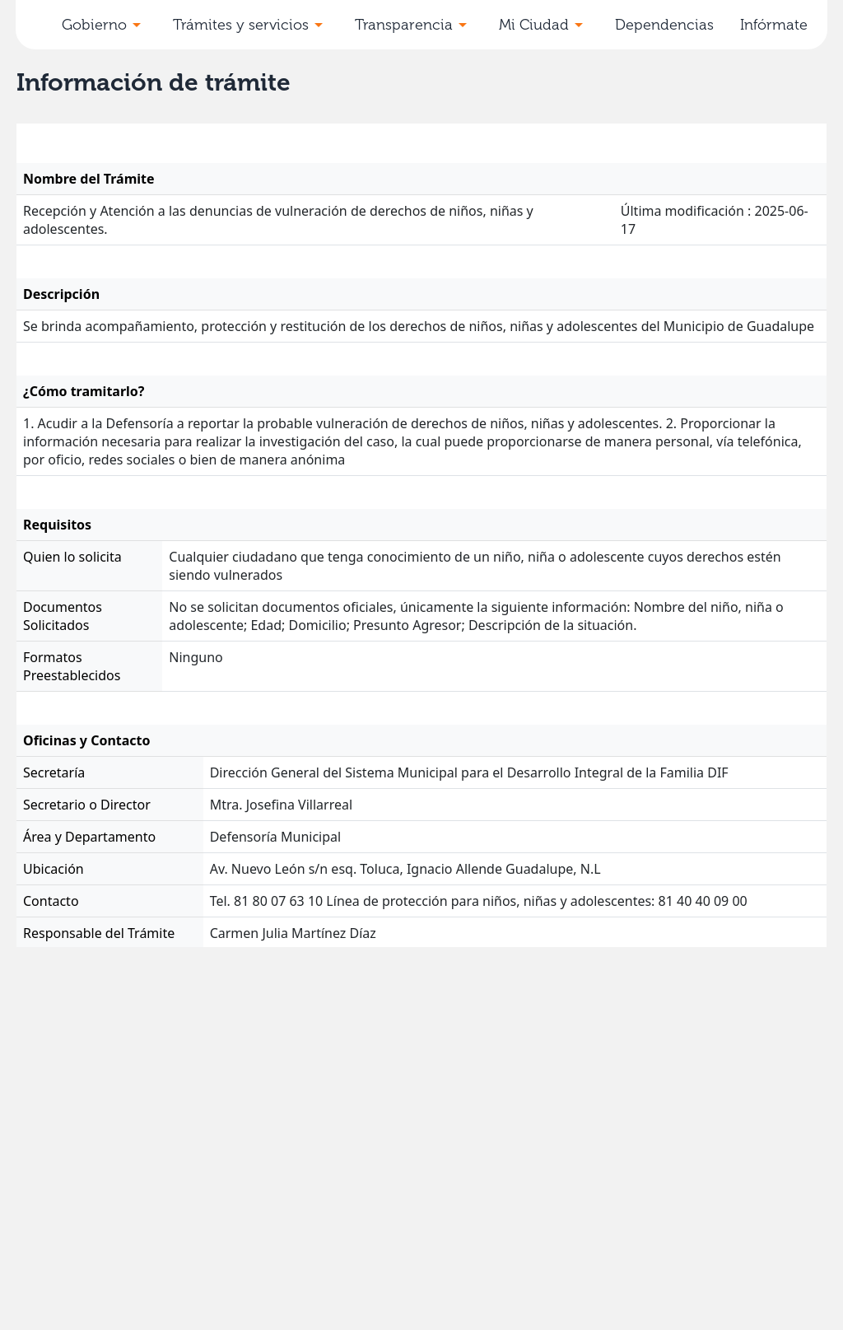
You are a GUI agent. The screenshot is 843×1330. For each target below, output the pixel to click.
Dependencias (664, 25)
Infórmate (774, 25)
